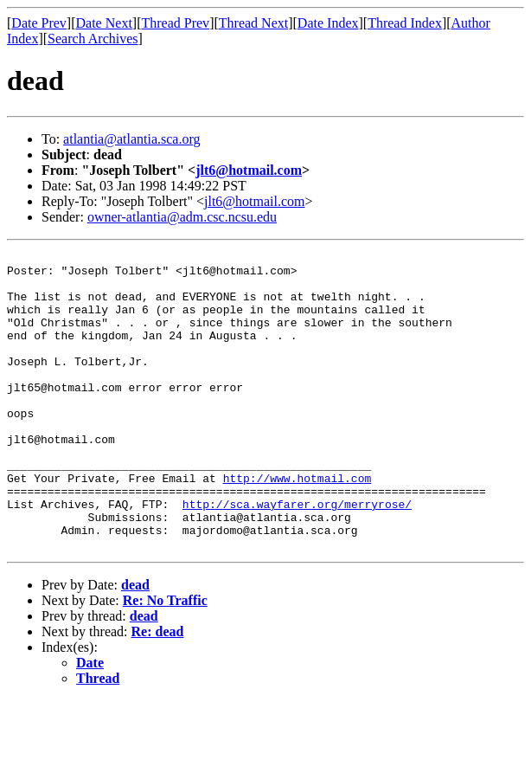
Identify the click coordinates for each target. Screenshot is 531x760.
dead (135, 644)
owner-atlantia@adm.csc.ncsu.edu (182, 216)
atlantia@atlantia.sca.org (131, 139)
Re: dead (157, 691)
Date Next (104, 23)
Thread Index (405, 23)
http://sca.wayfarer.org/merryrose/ (297, 556)
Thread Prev (175, 23)
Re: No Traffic (165, 660)
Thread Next (253, 23)
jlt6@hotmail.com (248, 170)
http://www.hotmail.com (297, 524)
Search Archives (93, 38)
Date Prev (39, 23)
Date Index (328, 23)
